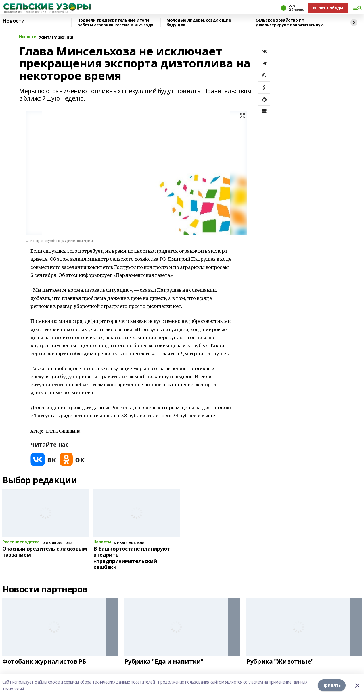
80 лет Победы (328, 8)
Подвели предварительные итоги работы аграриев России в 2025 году (115, 22)
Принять (331, 685)
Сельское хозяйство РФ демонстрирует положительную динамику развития (290, 22)
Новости (13, 21)
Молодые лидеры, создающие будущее (198, 22)
